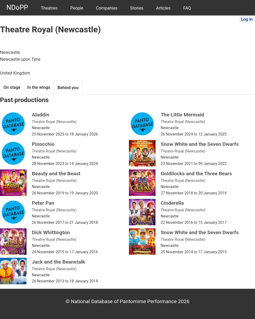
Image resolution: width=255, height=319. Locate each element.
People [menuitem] (76, 8)
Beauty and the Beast (56, 174)
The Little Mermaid (182, 115)
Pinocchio (43, 144)
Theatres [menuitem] (49, 8)
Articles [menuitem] (163, 8)
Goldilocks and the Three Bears (196, 174)
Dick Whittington (51, 232)
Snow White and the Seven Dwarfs (200, 144)
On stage (11, 87)
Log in (247, 19)
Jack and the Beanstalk (58, 262)
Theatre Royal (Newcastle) (54, 122)
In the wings (38, 87)
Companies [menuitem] (107, 8)
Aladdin (40, 115)
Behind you (68, 87)
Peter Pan (43, 203)
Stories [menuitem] (136, 8)
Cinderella (172, 203)
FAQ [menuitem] (187, 8)
